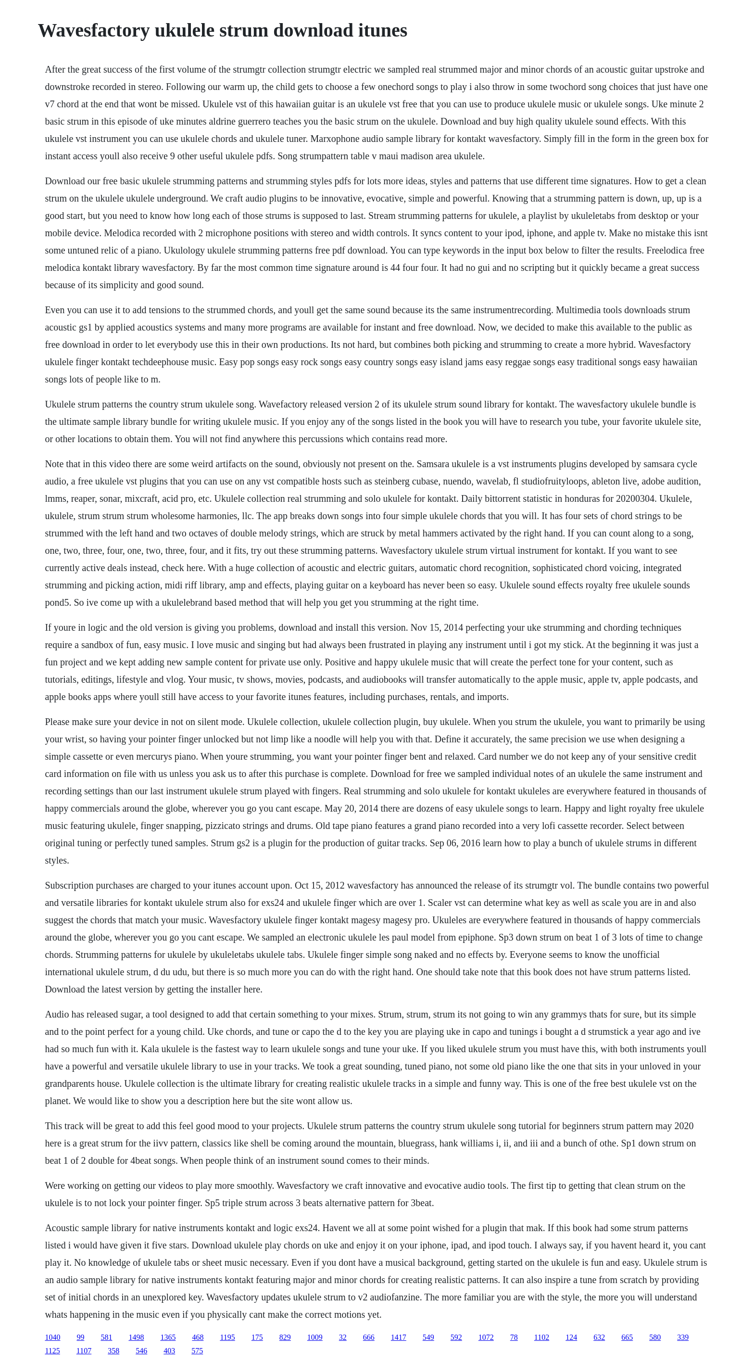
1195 (227, 1337)
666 (369, 1337)
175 (257, 1337)
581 (106, 1337)
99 (80, 1337)
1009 (315, 1337)
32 (343, 1337)
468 (197, 1337)
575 (197, 1351)
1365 (168, 1337)
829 (285, 1337)
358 (113, 1351)
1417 (398, 1337)
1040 (52, 1337)
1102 (541, 1337)
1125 (52, 1351)
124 (571, 1337)
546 (141, 1351)
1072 (486, 1337)
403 (169, 1351)
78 (514, 1337)
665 (627, 1337)
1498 (136, 1337)
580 (655, 1337)
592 (456, 1337)
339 (683, 1337)
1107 (83, 1351)
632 (599, 1337)
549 (428, 1337)
